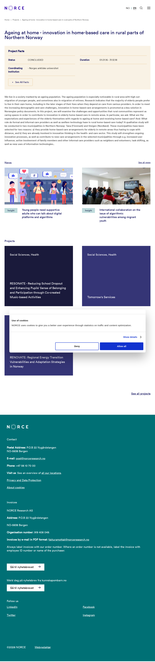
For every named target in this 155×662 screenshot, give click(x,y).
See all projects (140, 394)
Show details (130, 337)
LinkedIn (12, 607)
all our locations (51, 473)
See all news (144, 162)
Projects (16, 19)
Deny (77, 346)
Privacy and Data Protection (24, 481)
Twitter (11, 616)
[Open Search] (141, 8)
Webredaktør (43, 648)
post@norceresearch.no (30, 459)
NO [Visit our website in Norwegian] (128, 8)
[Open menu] (148, 8)
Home (7, 19)
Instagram (89, 616)
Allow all (121, 346)
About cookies (16, 488)
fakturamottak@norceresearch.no (68, 540)
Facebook (89, 607)
